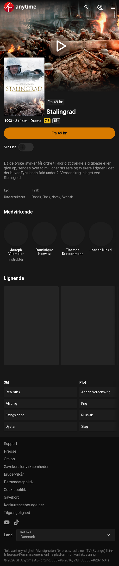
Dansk (36, 197)
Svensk (67, 197)
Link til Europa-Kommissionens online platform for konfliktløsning (58, 552)
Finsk (46, 197)
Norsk (56, 197)
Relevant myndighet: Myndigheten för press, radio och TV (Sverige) (54, 551)
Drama (36, 121)
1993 (8, 121)
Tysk (35, 190)
